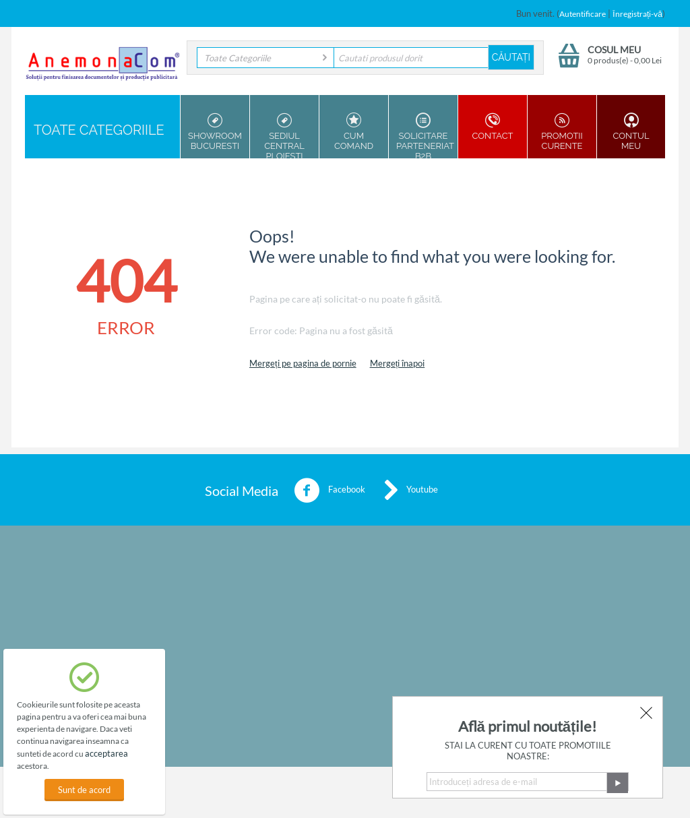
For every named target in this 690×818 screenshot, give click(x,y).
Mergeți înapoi (397, 363)
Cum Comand (354, 132)
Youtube (411, 490)
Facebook (329, 490)
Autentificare (582, 14)
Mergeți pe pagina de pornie (302, 363)
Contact (493, 127)
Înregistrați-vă (637, 14)
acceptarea (106, 753)
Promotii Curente (562, 132)
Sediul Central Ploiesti (284, 135)
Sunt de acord (84, 789)
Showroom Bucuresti (215, 132)
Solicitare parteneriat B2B (425, 135)
